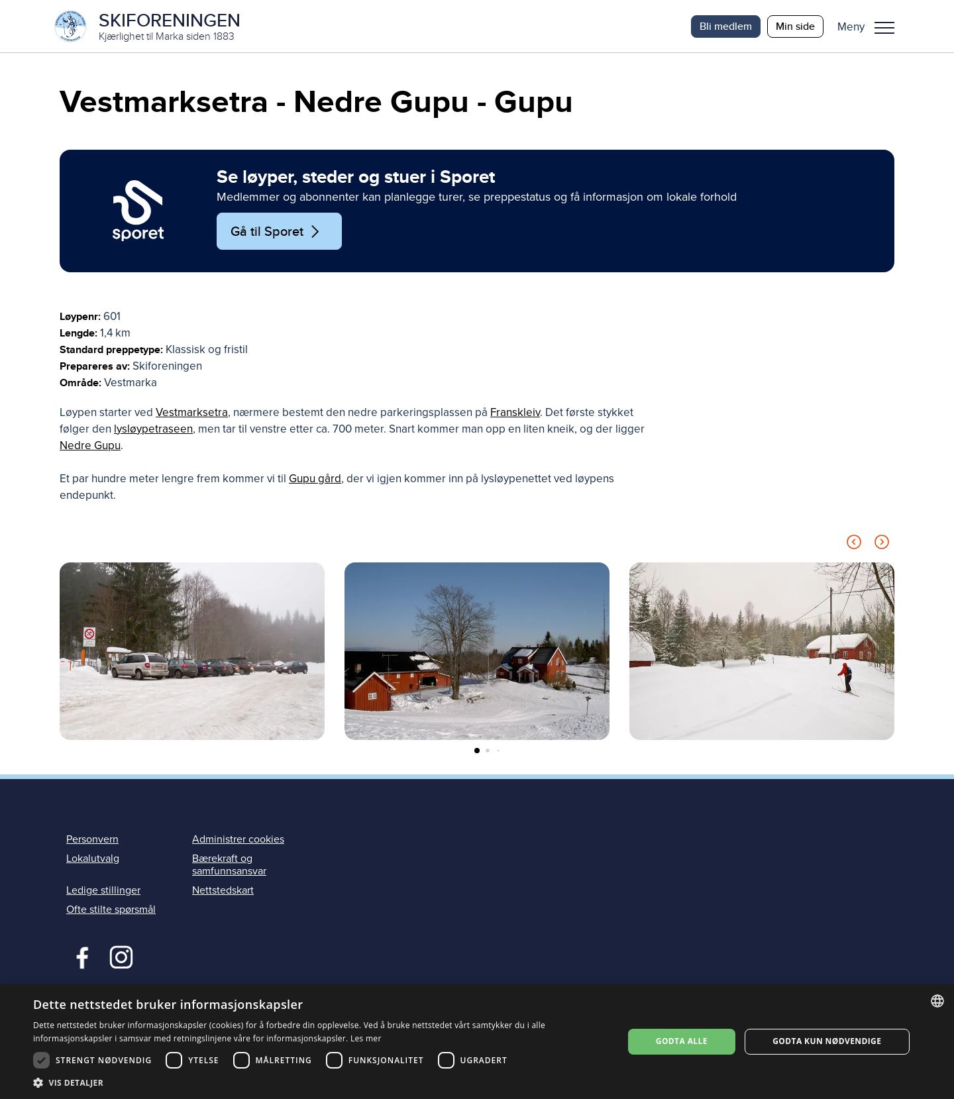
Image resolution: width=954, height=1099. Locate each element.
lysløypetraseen (153, 430)
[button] (871, 26)
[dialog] (477, 1041)
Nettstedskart (223, 891)
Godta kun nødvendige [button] (826, 1041)
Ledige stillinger (103, 891)
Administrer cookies (238, 839)
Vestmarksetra (192, 413)
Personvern (92, 839)
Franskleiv (515, 413)
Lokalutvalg (92, 859)
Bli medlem (726, 26)
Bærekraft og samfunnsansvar (229, 865)
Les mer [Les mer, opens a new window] (366, 1038)
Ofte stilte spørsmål (111, 910)
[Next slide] (881, 544)
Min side (795, 26)
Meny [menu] (884, 27)
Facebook (79, 956)
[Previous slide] (854, 544)
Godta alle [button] (682, 1041)
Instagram (121, 956)
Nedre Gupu (90, 446)
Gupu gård (315, 479)
